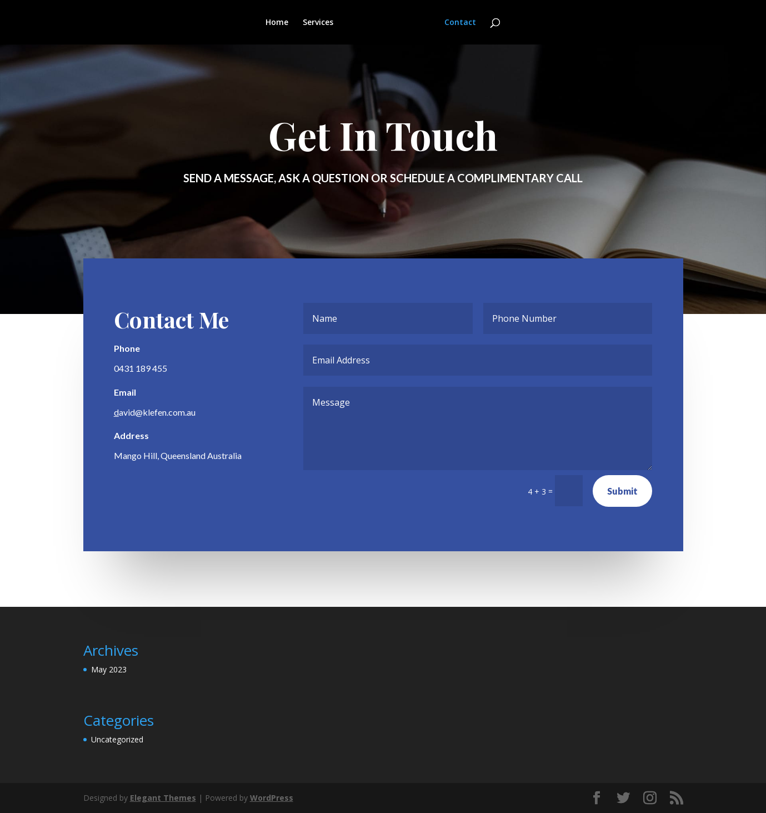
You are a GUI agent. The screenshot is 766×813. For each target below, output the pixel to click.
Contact (459, 22)
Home (277, 22)
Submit (622, 491)
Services (318, 22)
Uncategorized (117, 739)
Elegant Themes (163, 797)
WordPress (271, 797)
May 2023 (109, 669)
